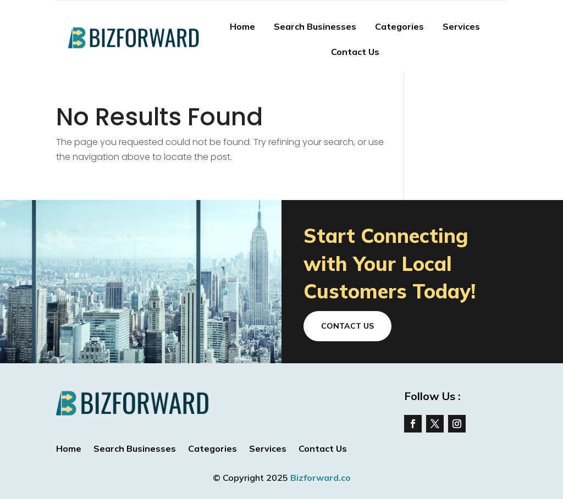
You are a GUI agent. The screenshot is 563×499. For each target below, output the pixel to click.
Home (242, 26)
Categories (399, 26)
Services (461, 26)
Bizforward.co (320, 477)
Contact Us (355, 51)
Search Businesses (315, 26)
